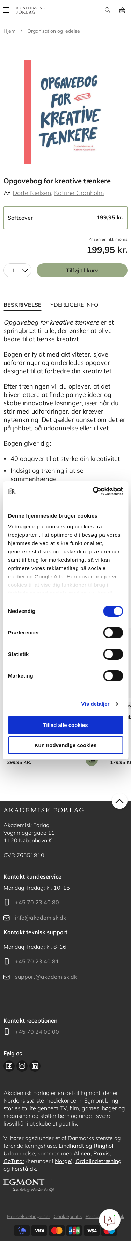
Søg (107, 10)
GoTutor (13, 1161)
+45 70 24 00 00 (37, 1031)
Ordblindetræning (98, 1161)
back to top (120, 801)
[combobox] (17, 270)
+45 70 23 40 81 (37, 961)
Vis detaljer (95, 704)
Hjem (9, 31)
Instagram (22, 1066)
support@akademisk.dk (46, 976)
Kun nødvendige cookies (66, 745)
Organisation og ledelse (53, 31)
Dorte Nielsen (32, 193)
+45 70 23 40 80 (37, 902)
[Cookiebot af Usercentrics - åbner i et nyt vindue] (93, 491)
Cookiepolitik (68, 1216)
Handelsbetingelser (28, 1216)
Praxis (101, 1153)
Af (6, 193)
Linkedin (35, 1066)
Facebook (9, 1066)
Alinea (82, 1153)
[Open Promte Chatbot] (110, 1220)
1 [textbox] (13, 270)
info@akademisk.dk (40, 917)
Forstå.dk (24, 1168)
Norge (63, 1161)
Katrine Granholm (79, 193)
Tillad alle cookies (65, 725)
